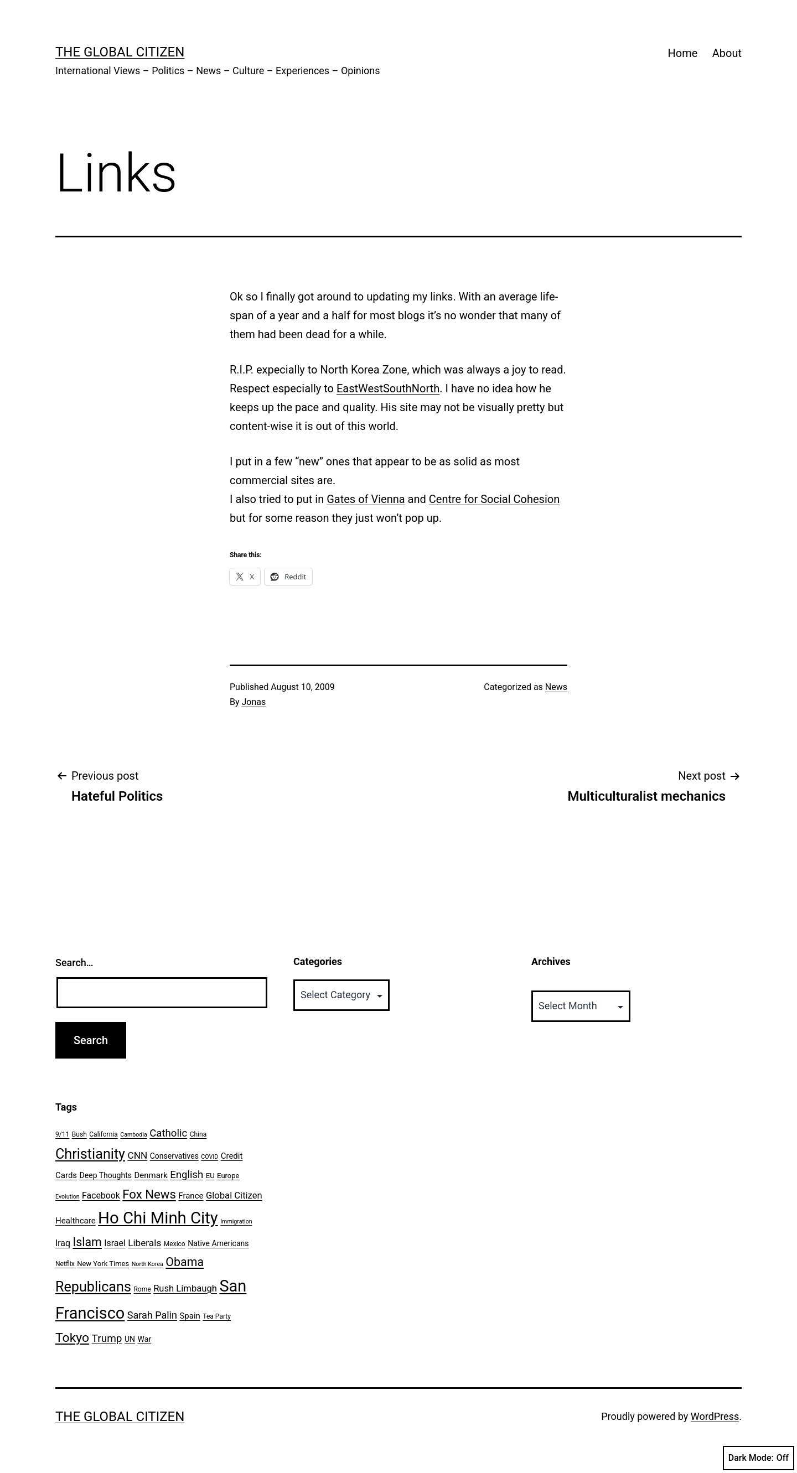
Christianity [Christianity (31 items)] (90, 1154)
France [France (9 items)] (190, 1196)
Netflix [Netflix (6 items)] (65, 1264)
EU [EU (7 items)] (210, 1175)
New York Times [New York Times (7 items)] (103, 1263)
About (727, 53)
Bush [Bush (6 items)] (79, 1134)
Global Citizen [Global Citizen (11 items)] (234, 1195)
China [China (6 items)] (198, 1134)
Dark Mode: (758, 1458)
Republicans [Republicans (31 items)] (93, 1287)
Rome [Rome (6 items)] (142, 1289)
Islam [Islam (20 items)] (87, 1242)
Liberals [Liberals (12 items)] (144, 1242)
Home (683, 53)
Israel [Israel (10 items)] (114, 1243)
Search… (74, 962)
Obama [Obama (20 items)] (184, 1262)
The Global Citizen (119, 52)
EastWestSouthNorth (388, 388)
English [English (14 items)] (186, 1175)
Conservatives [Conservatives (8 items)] (174, 1156)
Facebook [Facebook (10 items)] (101, 1195)
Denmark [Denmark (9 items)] (151, 1175)
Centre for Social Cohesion (494, 499)
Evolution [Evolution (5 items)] (67, 1196)
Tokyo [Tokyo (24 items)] (72, 1337)
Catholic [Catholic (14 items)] (168, 1133)
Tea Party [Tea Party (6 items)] (217, 1316)
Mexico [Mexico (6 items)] (174, 1244)
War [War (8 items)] (145, 1339)
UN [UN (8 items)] (130, 1339)
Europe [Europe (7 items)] (228, 1175)
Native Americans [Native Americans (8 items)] (218, 1243)
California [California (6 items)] (103, 1134)
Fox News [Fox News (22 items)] (149, 1194)
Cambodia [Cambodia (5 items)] (133, 1134)
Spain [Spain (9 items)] (189, 1316)
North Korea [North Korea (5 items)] (147, 1264)
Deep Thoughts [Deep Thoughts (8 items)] (106, 1175)
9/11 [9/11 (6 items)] (62, 1134)
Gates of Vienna (366, 499)
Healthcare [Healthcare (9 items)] (75, 1221)
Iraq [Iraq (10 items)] (62, 1243)
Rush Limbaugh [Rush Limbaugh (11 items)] (185, 1288)
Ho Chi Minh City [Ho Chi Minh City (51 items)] (158, 1218)
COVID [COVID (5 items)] (209, 1156)
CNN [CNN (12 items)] (138, 1155)
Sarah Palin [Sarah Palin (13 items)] (152, 1315)
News (556, 687)
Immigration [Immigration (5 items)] (236, 1221)
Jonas (254, 702)
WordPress (715, 1416)
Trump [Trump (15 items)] (107, 1338)
